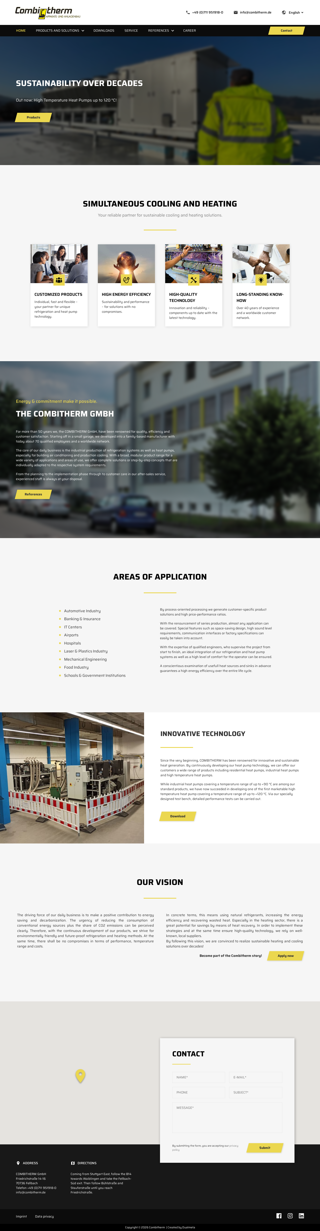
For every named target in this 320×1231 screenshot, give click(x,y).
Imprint (21, 1216)
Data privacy (44, 1216)
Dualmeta (188, 1227)
